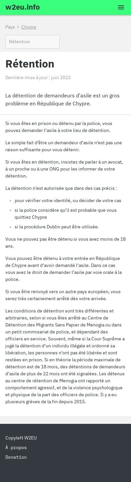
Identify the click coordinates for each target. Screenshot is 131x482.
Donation (16, 457)
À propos (16, 447)
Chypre (28, 27)
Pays (10, 27)
